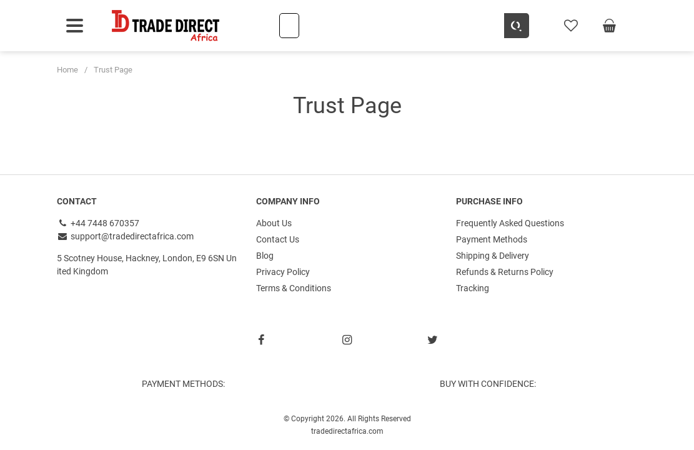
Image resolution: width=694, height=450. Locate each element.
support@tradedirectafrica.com (125, 236)
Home (67, 69)
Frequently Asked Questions (510, 223)
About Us (274, 223)
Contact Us (277, 239)
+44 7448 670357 (98, 223)
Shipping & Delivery (492, 256)
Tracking (472, 288)
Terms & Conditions (293, 288)
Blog (265, 256)
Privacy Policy (283, 272)
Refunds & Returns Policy (504, 272)
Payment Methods (491, 239)
